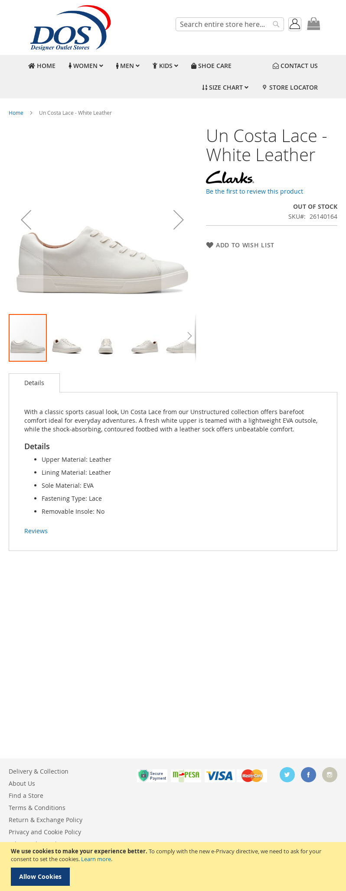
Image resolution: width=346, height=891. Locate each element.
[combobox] (230, 24)
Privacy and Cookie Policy (45, 832)
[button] (26, 219)
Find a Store (26, 795)
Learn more (96, 859)
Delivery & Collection (39, 771)
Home (16, 112)
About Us (22, 783)
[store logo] (69, 27)
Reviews (36, 531)
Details (34, 383)
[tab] (34, 382)
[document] (174, 866)
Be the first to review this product (254, 191)
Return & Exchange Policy (45, 820)
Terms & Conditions (37, 808)
